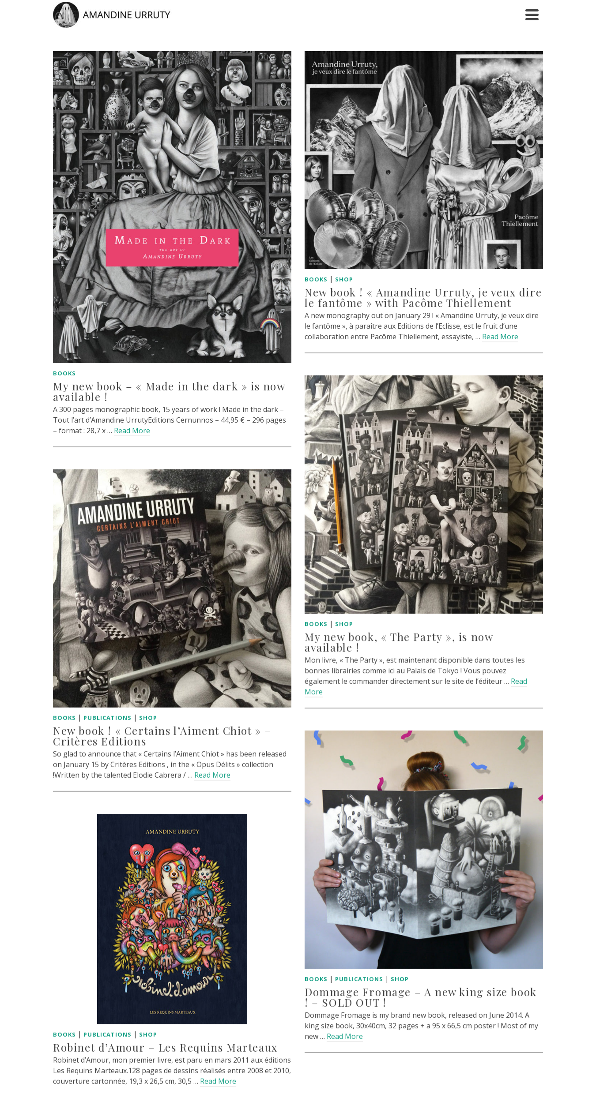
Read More (132, 430)
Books (64, 373)
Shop (337, 279)
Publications (107, 708)
